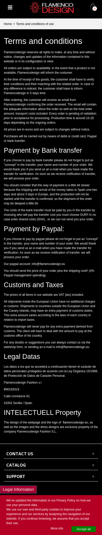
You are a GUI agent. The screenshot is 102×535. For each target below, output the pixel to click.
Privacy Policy (65, 500)
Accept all (84, 529)
